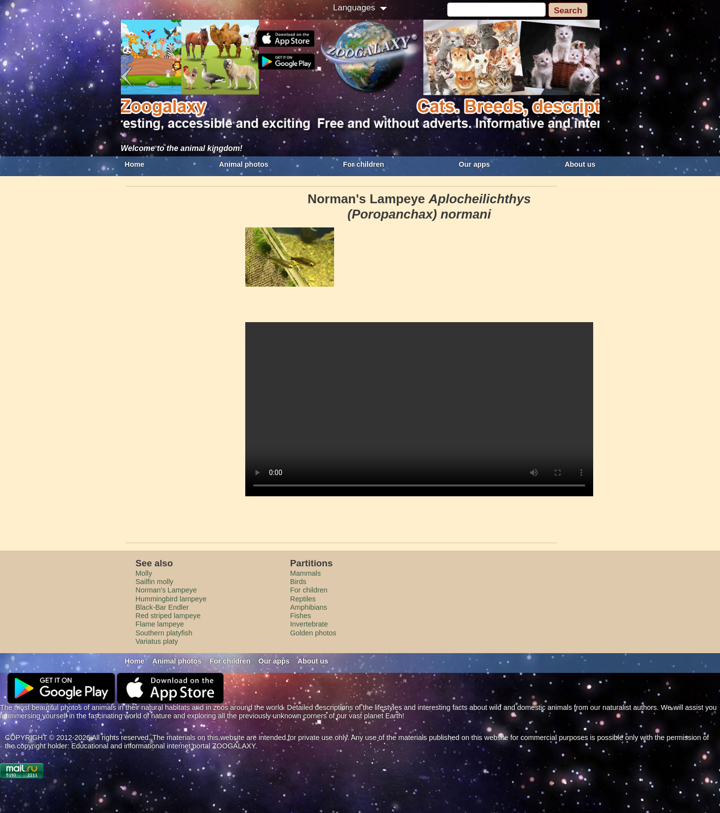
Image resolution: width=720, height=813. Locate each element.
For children (363, 164)
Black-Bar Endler (162, 607)
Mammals (305, 573)
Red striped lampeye (168, 616)
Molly (144, 573)
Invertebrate (309, 624)
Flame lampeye (160, 624)
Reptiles (303, 599)
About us (580, 164)
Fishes (300, 616)
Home (135, 164)
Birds (298, 582)
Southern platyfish (164, 633)
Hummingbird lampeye (171, 599)
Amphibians (308, 607)
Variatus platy (157, 641)
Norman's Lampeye (166, 590)
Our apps (474, 164)
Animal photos (243, 164)
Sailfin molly (155, 582)
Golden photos (313, 633)
